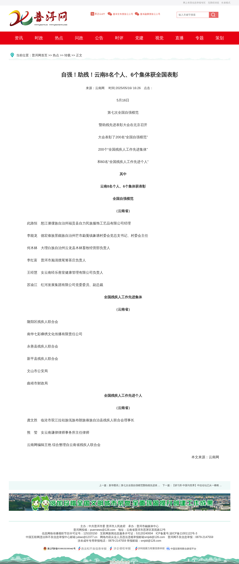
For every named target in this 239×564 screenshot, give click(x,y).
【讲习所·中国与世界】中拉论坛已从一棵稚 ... (197, 485)
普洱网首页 (39, 55)
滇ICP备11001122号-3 (183, 533)
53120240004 (144, 533)
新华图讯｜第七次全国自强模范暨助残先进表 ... (134, 485)
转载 (67, 55)
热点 (56, 55)
